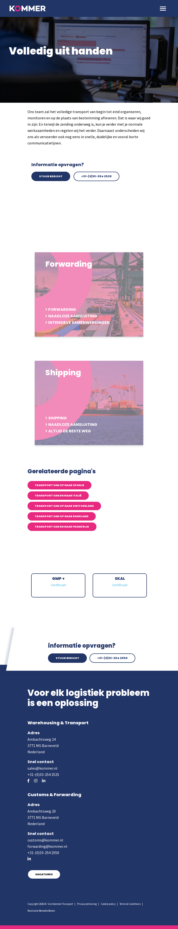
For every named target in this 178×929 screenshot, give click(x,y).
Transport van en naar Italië (58, 495)
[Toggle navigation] (163, 8)
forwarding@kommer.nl (47, 846)
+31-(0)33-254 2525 (96, 176)
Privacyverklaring (87, 904)
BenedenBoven (47, 910)
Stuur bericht (50, 176)
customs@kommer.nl (45, 840)
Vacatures (44, 874)
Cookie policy (108, 904)
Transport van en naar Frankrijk (62, 527)
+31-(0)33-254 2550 (112, 658)
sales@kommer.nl (42, 768)
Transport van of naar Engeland (62, 516)
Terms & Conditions (130, 904)
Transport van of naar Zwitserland (64, 506)
